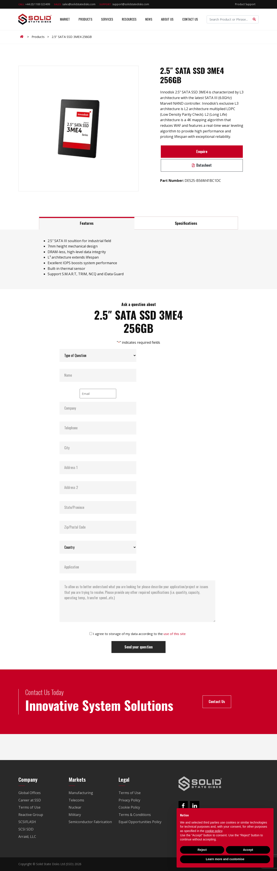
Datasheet (202, 165)
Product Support (245, 4)
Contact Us (190, 19)
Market (65, 19)
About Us (167, 19)
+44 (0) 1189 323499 (34, 4)
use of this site (175, 634)
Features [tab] (86, 223)
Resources (129, 19)
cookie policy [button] (213, 831)
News (148, 19)
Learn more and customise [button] (225, 859)
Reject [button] (202, 849)
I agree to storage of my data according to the (139, 634)
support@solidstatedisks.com (124, 4)
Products (85, 19)
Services (107, 19)
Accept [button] (248, 849)
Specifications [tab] (186, 223)
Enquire (201, 151)
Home (22, 36)
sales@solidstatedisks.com (74, 4)
